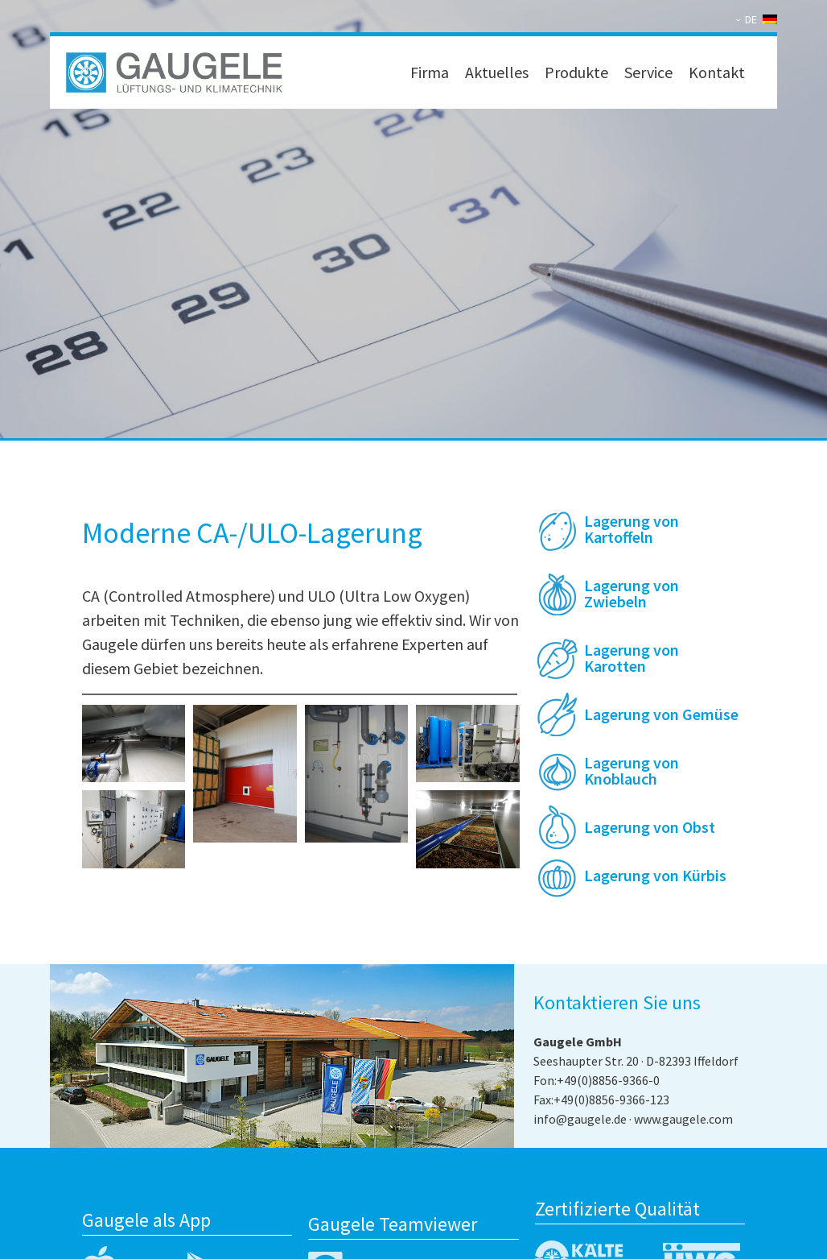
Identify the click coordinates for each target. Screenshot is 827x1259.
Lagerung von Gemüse (661, 714)
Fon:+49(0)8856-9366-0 (596, 1080)
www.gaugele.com (683, 1119)
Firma (429, 72)
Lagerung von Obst (649, 827)
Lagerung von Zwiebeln (631, 593)
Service (648, 72)
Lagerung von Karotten (631, 658)
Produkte (576, 72)
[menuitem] (759, 19)
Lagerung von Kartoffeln (631, 529)
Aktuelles (497, 72)
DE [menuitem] (751, 19)
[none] (759, 19)
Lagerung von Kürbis (655, 875)
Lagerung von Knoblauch (631, 770)
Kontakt (717, 72)
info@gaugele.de (580, 1119)
